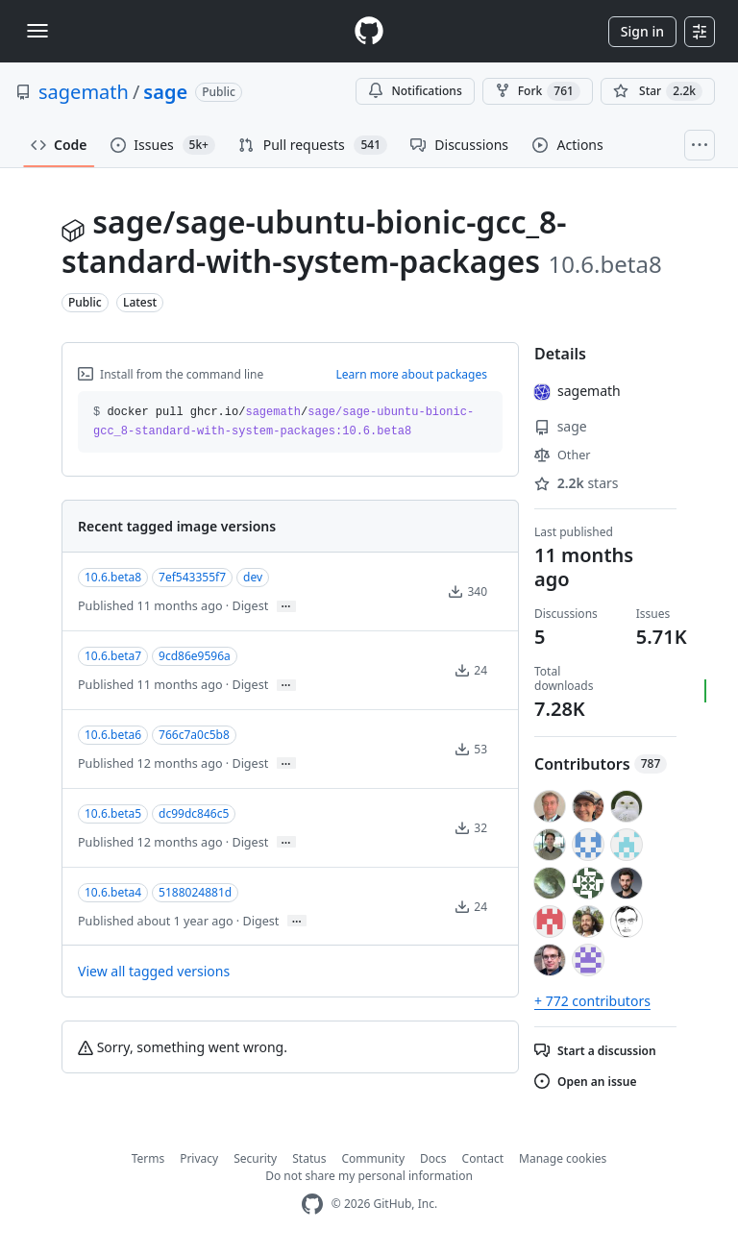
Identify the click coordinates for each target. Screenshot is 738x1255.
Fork (537, 91)
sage (165, 92)
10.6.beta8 (113, 577)
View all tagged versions (154, 971)
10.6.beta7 (113, 656)
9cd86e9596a (195, 656)
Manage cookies (562, 1158)
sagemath (83, 92)
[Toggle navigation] (37, 30)
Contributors (600, 764)
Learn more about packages (411, 374)
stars (576, 483)
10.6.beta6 (113, 734)
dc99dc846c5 (194, 813)
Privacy (199, 1158)
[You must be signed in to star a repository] (658, 91)
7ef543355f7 (192, 577)
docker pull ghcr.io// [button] (283, 422)
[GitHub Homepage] (312, 1205)
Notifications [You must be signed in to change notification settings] (414, 91)
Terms (148, 1158)
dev (252, 577)
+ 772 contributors (592, 1001)
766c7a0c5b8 (194, 734)
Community (373, 1158)
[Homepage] (369, 31)
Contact (483, 1158)
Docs (433, 1158)
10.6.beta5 (113, 813)
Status (309, 1158)
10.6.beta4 (113, 892)
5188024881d (195, 892)
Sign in (642, 31)
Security (255, 1158)
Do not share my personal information (369, 1176)
